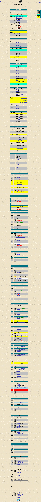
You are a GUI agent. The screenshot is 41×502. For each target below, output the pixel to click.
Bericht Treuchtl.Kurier (19, 183)
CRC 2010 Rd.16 (19, 376)
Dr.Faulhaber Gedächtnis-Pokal (20, 140)
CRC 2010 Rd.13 (19, 365)
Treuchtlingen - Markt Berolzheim (20, 50)
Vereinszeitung (19, 7)
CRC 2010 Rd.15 (18, 374)
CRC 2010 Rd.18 (19, 350)
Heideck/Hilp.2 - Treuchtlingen (20, 16)
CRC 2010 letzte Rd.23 (19, 335)
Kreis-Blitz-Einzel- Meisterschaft (18, 479)
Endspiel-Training (18, 472)
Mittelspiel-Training (19, 433)
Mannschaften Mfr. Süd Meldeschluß (18, 332)
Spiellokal (19, 115)
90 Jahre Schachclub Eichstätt (20, 191)
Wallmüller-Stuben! (23, 346)
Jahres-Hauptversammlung (20, 461)
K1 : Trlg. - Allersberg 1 (19, 425)
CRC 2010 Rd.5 (18, 407)
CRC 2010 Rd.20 (19, 355)
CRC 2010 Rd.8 (18, 384)
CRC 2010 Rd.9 (18, 386)
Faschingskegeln (18, 215)
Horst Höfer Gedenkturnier (20, 402)
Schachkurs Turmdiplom (19, 18)
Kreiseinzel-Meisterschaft (20, 336)
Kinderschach (17, 159)
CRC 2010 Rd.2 (18, 424)
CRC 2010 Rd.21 (19, 329)
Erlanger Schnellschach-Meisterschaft (21, 387)
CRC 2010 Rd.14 (18, 371)
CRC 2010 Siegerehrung (19, 339)
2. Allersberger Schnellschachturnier (18, 99)
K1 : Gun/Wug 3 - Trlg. (19, 495)
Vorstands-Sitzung (19, 306)
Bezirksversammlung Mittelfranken (20, 187)
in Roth (24, 402)
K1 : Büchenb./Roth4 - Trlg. (20, 462)
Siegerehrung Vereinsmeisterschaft (21, 420)
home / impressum (20, 2)
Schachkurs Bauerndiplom (19, 40)
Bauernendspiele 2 (18, 475)
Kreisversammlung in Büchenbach (21, 369)
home (1, 500)
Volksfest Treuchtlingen (19, 366)
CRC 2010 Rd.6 (18, 409)
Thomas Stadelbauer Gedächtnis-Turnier (19, 492)
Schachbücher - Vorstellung (20, 494)
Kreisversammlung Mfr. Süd (19, 148)
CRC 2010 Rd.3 (18, 427)
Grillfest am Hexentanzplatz (18, 377)
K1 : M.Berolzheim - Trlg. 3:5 (20, 438)
